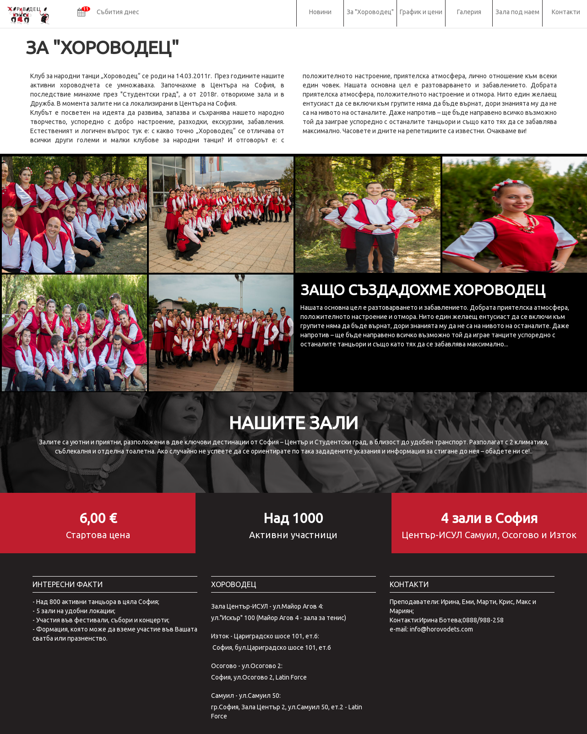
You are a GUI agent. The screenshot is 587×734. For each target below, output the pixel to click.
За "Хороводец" (370, 12)
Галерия (469, 12)
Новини (320, 12)
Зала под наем (517, 12)
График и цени (421, 12)
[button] (108, 13)
